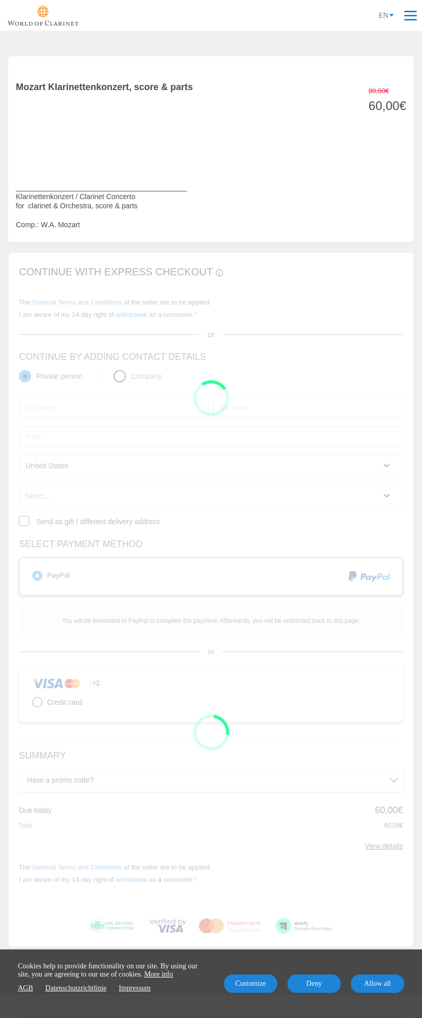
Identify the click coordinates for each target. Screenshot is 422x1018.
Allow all (377, 983)
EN (386, 14)
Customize (250, 983)
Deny (314, 983)
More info (158, 974)
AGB (25, 988)
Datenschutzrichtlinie (76, 988)
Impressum (134, 988)
